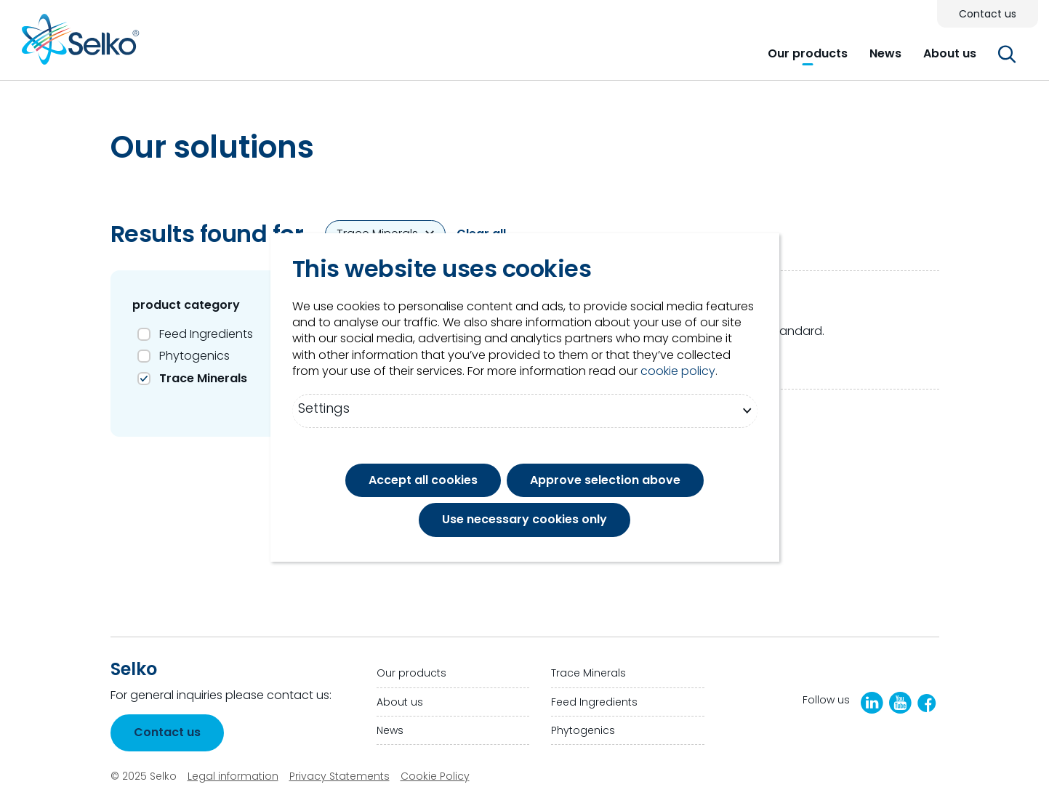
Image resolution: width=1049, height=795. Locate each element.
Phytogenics (194, 355)
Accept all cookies (423, 480)
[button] (808, 54)
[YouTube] (900, 703)
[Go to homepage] (81, 45)
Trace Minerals (203, 378)
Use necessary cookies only (524, 519)
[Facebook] (926, 703)
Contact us (167, 732)
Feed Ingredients (206, 334)
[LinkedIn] (872, 703)
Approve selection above (605, 480)
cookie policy (677, 371)
